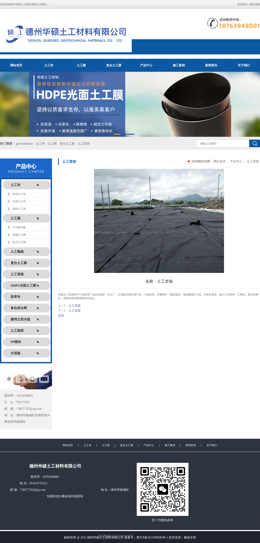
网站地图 (255, 4)
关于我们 (244, 65)
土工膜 (81, 65)
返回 (61, 315)
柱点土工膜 (19, 242)
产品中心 (146, 65)
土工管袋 (84, 143)
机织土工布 (19, 208)
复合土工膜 (113, 65)
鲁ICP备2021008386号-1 (152, 537)
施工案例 (179, 65)
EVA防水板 (19, 227)
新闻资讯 (211, 65)
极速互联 (190, 537)
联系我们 (242, 4)
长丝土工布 (19, 201)
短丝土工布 (19, 194)
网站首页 (16, 65)
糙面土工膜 (19, 234)
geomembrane (24, 143)
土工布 (48, 65)
